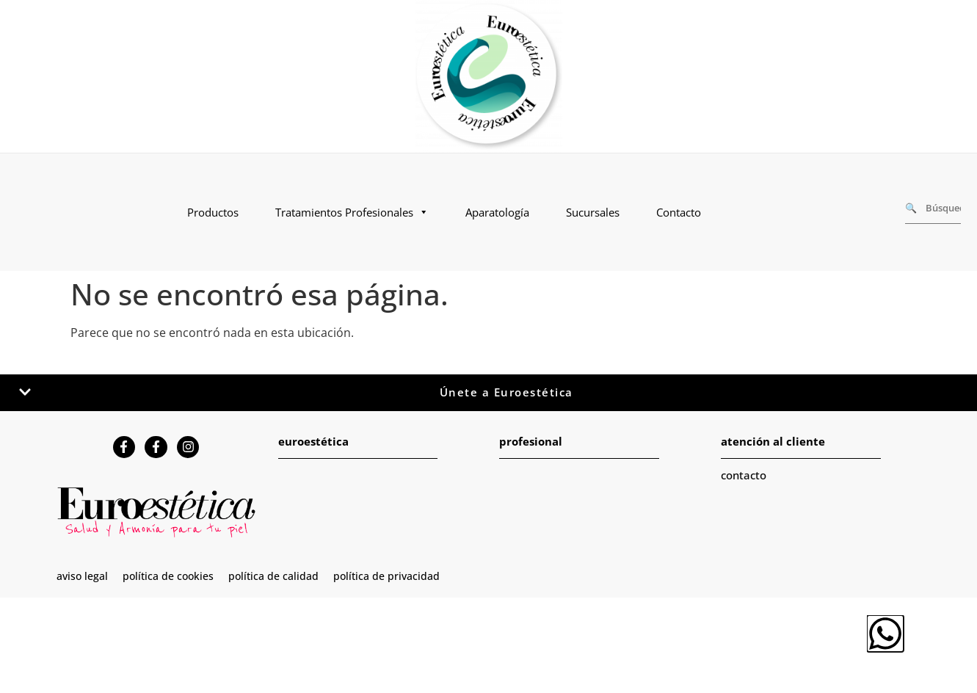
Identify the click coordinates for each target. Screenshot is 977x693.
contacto (743, 475)
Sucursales (593, 212)
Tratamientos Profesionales (352, 212)
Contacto (678, 212)
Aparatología (497, 212)
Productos (213, 212)
